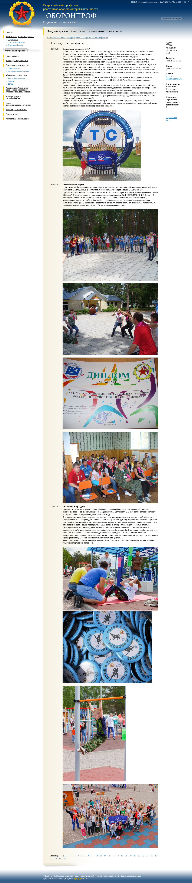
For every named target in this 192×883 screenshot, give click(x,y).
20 (130, 856)
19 (126, 856)
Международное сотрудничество (13, 97)
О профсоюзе (13, 40)
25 (151, 856)
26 (156, 856)
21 (135, 856)
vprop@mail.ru (80, 878)
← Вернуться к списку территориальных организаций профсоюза (77, 37)
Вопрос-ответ (12, 114)
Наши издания (12, 56)
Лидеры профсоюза (15, 45)
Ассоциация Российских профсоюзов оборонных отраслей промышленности (18, 90)
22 (139, 856)
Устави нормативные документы (18, 104)
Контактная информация (17, 119)
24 (147, 856)
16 (113, 856)
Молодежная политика (16, 75)
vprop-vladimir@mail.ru (174, 77)
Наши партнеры (14, 68)
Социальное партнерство (17, 65)
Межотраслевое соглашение (18, 71)
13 (101, 856)
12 (97, 856)
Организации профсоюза (16, 51)
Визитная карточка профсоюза (20, 36)
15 (109, 856)
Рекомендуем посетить (16, 109)
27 (51, 858)
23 (143, 856)
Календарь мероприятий (17, 60)
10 (88, 856)
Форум (10, 84)
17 (118, 856)
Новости (11, 81)
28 (56, 858)
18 (122, 856)
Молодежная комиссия (16, 78)
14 (105, 856)
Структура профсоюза (16, 42)
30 (64, 858)
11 (92, 856)
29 (60, 858)
